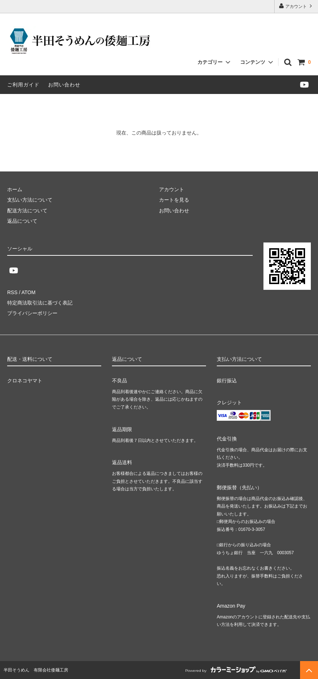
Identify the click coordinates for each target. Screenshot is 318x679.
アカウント (296, 6)
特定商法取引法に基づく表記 (40, 303)
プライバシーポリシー (32, 313)
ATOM (29, 292)
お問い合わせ (64, 85)
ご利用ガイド (23, 85)
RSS (12, 292)
